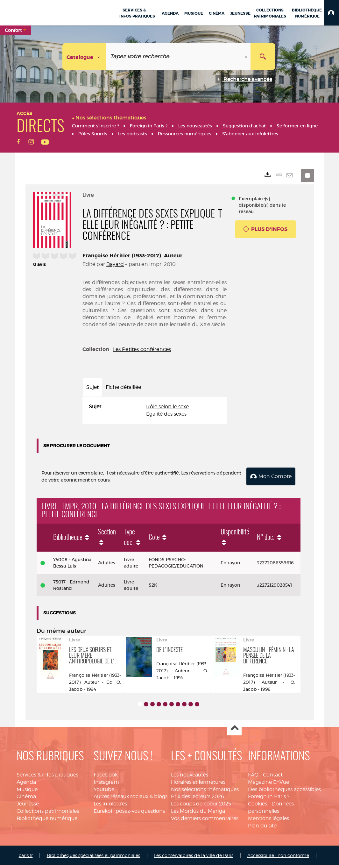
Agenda (26, 781)
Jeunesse (28, 803)
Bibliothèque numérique (47, 818)
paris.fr (25, 854)
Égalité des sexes (166, 414)
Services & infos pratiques (47, 774)
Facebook (106, 774)
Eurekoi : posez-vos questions (129, 810)
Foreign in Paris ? (268, 796)
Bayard (115, 264)
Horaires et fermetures (198, 781)
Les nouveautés (189, 774)
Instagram (106, 781)
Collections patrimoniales (48, 810)
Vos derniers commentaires (204, 818)
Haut (234, 728)
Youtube (104, 789)
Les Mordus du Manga (198, 810)
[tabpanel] (155, 410)
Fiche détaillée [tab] (123, 387)
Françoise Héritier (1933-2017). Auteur (132, 255)
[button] (331, 12)
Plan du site (262, 825)
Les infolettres (110, 803)
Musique (27, 789)
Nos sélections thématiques (205, 789)
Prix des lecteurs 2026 (197, 796)
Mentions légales (268, 818)
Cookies (257, 803)
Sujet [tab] (92, 387)
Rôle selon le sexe (167, 407)
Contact (273, 774)
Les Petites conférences (142, 349)
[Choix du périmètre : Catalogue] (84, 56)
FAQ (253, 774)
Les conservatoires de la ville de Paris (193, 854)
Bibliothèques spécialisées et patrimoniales (93, 854)
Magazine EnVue (268, 781)
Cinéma (26, 796)
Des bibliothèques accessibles (284, 789)
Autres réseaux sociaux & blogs (130, 796)
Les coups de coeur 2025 (201, 803)
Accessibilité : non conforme (278, 854)
